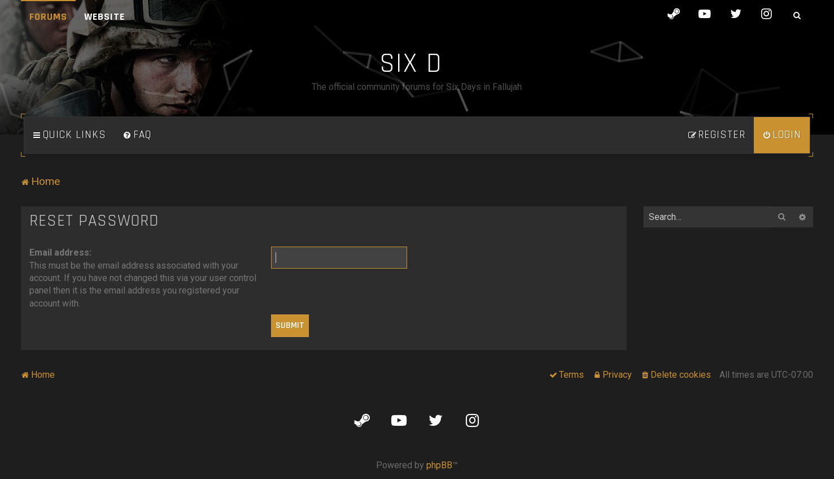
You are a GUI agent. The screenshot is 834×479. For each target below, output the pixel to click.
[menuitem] (137, 135)
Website (104, 16)
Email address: (60, 252)
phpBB (439, 465)
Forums (48, 16)
